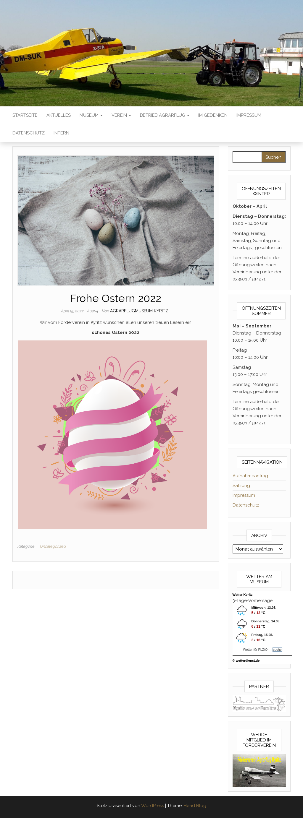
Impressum (248, 115)
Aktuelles (58, 115)
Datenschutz (28, 133)
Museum (91, 115)
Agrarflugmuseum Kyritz (139, 311)
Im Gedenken (213, 115)
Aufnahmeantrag (250, 475)
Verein (121, 115)
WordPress (152, 805)
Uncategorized (53, 546)
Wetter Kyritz (243, 594)
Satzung (241, 485)
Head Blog (195, 805)
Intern (61, 133)
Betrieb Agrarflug (164, 115)
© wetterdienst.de (246, 660)
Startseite (25, 115)
